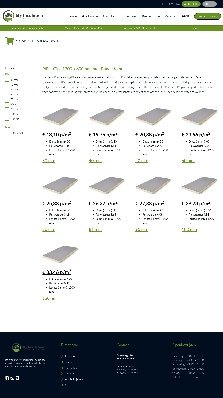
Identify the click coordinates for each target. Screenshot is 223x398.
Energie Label (71, 367)
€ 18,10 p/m (56, 134)
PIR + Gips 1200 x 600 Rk (45, 40)
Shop (67, 385)
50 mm (14, 89)
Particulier (69, 356)
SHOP (185, 16)
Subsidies (108, 16)
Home (73, 16)
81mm (13, 104)
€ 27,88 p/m (149, 203)
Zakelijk (68, 362)
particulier (191, 4)
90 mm (14, 109)
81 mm (95, 229)
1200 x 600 (16, 133)
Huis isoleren (90, 16)
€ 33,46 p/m (56, 272)
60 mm (14, 94)
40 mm (14, 84)
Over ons (170, 16)
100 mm (14, 114)
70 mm (14, 99)
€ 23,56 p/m (196, 134)
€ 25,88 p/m (56, 203)
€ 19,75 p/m (103, 134)
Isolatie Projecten (73, 379)
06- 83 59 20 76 (125, 366)
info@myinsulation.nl (128, 372)
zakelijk (210, 4)
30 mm (14, 79)
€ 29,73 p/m (196, 203)
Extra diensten (151, 16)
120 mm (14, 118)
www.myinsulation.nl (128, 369)
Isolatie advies (128, 16)
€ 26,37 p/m (103, 203)
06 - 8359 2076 (170, 4)
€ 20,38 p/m (149, 134)
